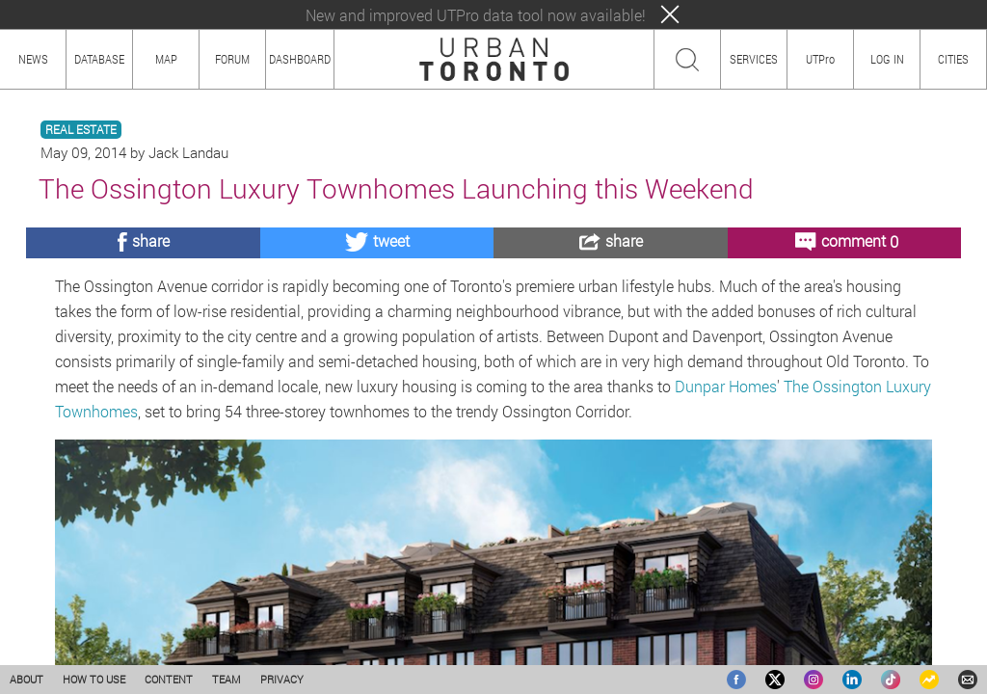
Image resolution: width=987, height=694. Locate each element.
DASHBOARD (299, 58)
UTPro (820, 58)
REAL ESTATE (81, 129)
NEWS (33, 58)
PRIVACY (282, 679)
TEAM (226, 679)
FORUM (232, 58)
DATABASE (99, 58)
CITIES (953, 58)
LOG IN (887, 58)
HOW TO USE (94, 679)
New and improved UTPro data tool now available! (476, 15)
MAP (166, 58)
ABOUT (26, 679)
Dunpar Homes (726, 386)
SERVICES (754, 58)
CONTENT (169, 679)
